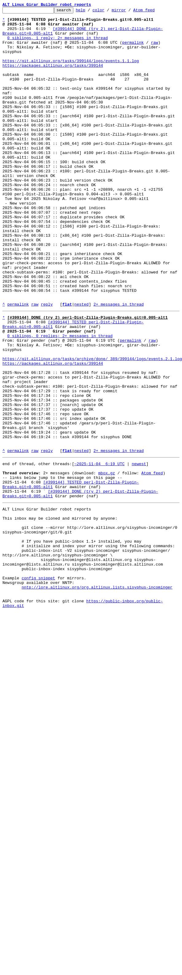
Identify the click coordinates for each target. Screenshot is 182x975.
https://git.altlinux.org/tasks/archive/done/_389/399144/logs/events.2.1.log (92, 427)
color (108, 11)
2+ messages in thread (118, 364)
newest (139, 552)
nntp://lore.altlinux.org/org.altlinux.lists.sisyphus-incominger (96, 698)
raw (154, 49)
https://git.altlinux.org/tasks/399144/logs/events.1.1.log (70, 71)
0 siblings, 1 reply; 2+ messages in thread (57, 44)
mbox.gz (106, 563)
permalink (133, 49)
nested (81, 364)
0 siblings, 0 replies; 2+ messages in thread (60, 400)
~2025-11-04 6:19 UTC (99, 552)
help (90, 11)
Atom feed (153, 11)
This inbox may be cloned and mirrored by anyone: (59, 615)
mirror (128, 11)
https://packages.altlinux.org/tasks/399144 (52, 77)
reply (47, 364)
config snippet (38, 687)
